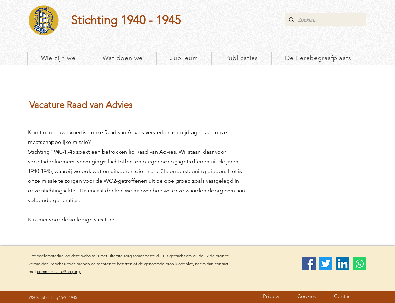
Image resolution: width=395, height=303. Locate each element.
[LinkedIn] (342, 263)
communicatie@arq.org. (59, 271)
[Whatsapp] (359, 263)
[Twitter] (325, 263)
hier (43, 219)
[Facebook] (309, 263)
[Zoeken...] (324, 20)
